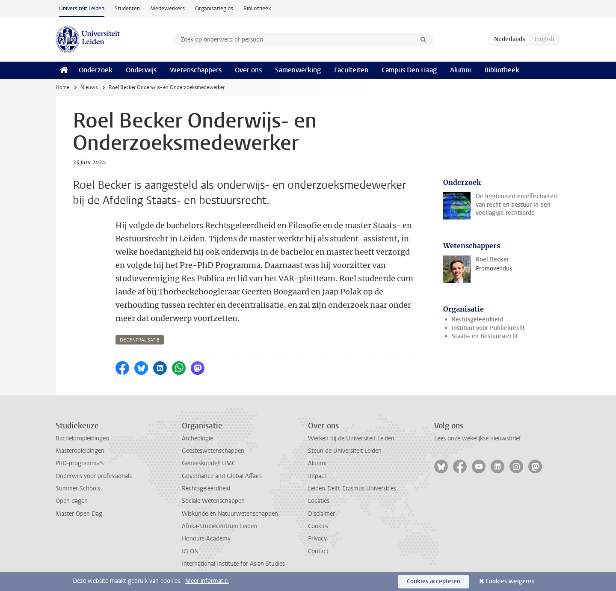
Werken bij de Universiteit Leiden (351, 438)
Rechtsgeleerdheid (477, 319)
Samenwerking (298, 69)
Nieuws (89, 87)
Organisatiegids (214, 8)
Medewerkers (167, 8)
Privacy (317, 539)
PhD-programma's (80, 463)
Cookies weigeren (510, 581)
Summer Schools (78, 488)
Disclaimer (321, 514)
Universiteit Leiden (81, 8)
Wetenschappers (196, 69)
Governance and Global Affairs (222, 476)
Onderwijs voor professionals (94, 476)
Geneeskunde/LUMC (208, 463)
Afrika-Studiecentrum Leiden (219, 526)
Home (62, 87)
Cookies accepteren (433, 581)
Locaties (318, 501)
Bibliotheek (257, 8)
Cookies (318, 526)
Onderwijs (141, 69)
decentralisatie (140, 340)
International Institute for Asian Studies (233, 564)
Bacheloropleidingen (82, 438)
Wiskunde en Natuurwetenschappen (230, 514)
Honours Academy (206, 539)
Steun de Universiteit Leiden (345, 451)
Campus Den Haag (409, 69)
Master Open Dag (79, 514)
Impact (317, 476)
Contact (318, 551)
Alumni (460, 69)
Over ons (248, 69)
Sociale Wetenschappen (213, 501)
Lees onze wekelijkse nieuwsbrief (477, 438)
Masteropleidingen (80, 451)
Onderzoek (96, 69)
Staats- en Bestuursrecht (485, 336)
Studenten (127, 8)
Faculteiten (351, 69)
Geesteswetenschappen (213, 451)
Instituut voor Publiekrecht (488, 328)
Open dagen (72, 501)
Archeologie (197, 438)
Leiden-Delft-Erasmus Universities (352, 488)
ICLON (190, 551)
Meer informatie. (207, 581)
